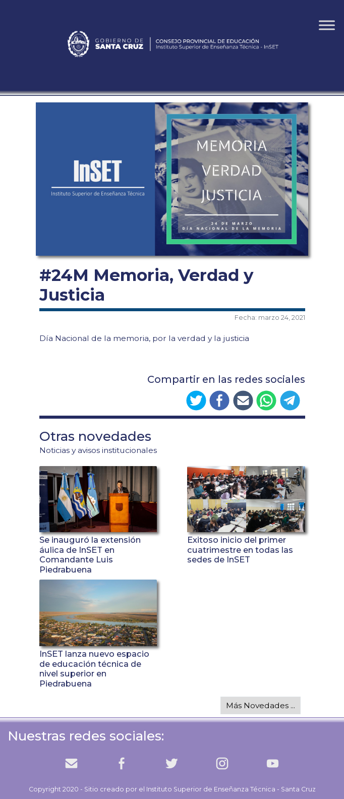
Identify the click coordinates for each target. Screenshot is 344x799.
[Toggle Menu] (327, 25)
